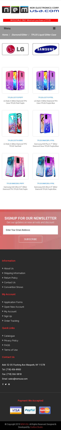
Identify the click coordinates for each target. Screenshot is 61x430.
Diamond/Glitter (19, 34)
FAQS (7, 345)
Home (5, 34)
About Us (9, 268)
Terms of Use (11, 350)
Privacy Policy (11, 340)
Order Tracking (11, 321)
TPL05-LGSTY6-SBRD (15, 140)
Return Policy (11, 278)
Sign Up (8, 316)
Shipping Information (14, 273)
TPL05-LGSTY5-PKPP (15, 97)
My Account (10, 311)
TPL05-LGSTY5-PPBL (45, 97)
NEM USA (24, 424)
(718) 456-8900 (13, 369)
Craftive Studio (36, 427)
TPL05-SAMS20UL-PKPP (15, 183)
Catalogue (9, 336)
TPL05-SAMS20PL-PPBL (45, 140)
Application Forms (13, 302)
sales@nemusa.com (18, 379)
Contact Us (9, 282)
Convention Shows (13, 287)
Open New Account (14, 307)
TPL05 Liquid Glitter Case (43, 34)
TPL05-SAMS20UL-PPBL (45, 183)
